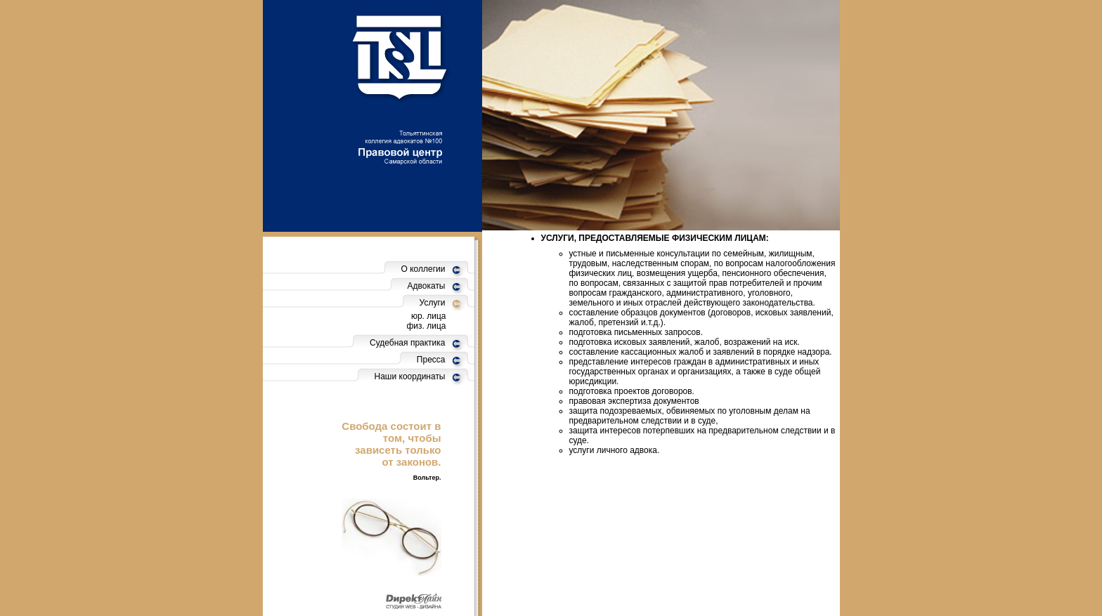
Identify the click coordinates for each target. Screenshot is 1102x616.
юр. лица (428, 316)
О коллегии (423, 269)
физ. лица (426, 326)
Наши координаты (410, 376)
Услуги (433, 303)
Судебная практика (407, 343)
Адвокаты (427, 286)
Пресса (431, 360)
